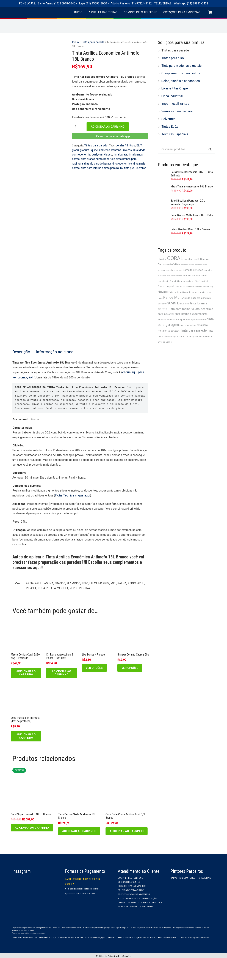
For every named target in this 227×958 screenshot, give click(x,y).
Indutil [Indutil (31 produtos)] (179, 278)
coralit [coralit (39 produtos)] (196, 252)
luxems (116, 148)
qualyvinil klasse (94, 152)
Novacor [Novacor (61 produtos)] (164, 283)
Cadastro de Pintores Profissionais (190, 876)
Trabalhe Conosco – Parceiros (135, 905)
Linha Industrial (170, 92)
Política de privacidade (131, 889)
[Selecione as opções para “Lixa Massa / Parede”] (94, 666)
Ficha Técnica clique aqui (70, 494)
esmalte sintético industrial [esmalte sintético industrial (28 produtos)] (196, 273)
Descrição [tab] (20, 352)
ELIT (136, 144)
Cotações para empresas (132, 885)
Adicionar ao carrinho (107, 126)
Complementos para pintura (178, 71)
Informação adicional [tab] (50, 352)
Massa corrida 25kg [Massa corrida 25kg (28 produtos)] (205, 278)
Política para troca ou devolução (137, 897)
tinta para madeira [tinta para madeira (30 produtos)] (187, 314)
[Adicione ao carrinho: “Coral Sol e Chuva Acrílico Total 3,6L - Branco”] (127, 829)
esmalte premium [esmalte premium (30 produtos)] (174, 262)
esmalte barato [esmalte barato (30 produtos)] (187, 257)
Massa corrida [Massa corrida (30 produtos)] (189, 278)
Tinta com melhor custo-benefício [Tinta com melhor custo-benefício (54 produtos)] (190, 299)
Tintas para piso (171, 57)
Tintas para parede (91, 41)
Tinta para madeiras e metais (179, 64)
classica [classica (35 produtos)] (162, 252)
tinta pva (107, 164)
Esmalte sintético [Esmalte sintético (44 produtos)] (193, 262)
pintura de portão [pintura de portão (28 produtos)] (177, 283)
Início (75, 41)
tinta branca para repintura (115, 156)
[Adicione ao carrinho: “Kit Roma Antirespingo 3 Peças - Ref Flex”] (61, 671)
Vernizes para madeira (175, 107)
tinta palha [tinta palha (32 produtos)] (181, 309)
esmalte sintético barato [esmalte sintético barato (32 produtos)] (195, 267)
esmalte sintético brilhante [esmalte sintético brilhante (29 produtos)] (171, 273)
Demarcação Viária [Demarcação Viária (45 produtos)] (169, 257)
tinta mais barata (119, 160)
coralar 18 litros (123, 144)
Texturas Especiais (173, 128)
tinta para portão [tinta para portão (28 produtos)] (191, 325)
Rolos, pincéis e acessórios (178, 78)
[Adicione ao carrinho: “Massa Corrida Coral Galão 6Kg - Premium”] (26, 671)
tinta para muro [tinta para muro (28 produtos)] (173, 320)
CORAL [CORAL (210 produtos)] (175, 251)
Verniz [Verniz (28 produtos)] (168, 330)
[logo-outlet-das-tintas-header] (39, 14)
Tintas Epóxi (169, 121)
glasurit (76, 148)
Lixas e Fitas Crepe (173, 85)
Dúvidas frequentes (129, 880)
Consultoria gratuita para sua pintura (140, 901)
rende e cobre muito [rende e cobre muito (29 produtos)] (195, 283)
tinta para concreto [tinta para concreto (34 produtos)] (197, 309)
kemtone (95, 148)
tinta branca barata (130, 152)
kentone (105, 148)
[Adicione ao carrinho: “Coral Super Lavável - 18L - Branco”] (32, 826)
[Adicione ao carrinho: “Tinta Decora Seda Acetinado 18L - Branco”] (79, 829)
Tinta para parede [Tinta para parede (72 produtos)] (193, 319)
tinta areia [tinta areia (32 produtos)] (184, 294)
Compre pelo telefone (130, 876)
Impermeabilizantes (173, 100)
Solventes (167, 114)
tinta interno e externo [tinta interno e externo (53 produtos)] (188, 303)
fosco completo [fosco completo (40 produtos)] (166, 277)
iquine (85, 148)
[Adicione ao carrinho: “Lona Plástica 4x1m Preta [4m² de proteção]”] (26, 734)
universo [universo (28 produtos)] (161, 330)
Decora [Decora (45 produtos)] (204, 252)
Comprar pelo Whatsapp (113, 135)
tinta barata (111, 152)
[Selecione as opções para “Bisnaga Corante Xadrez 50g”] (129, 666)
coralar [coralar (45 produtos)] (188, 252)
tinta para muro (92, 164)
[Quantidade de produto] (78, 126)
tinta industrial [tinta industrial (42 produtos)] (166, 303)
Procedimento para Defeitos (134, 893)
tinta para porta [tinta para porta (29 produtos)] (176, 325)
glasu (143, 144)
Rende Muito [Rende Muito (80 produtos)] (173, 288)
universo (118, 164)
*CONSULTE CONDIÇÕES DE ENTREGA (70, 936)
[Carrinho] (211, 14)
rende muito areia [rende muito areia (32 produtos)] (193, 288)
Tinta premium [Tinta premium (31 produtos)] (206, 325)
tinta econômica (98, 160)
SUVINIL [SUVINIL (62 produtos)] (173, 293)
